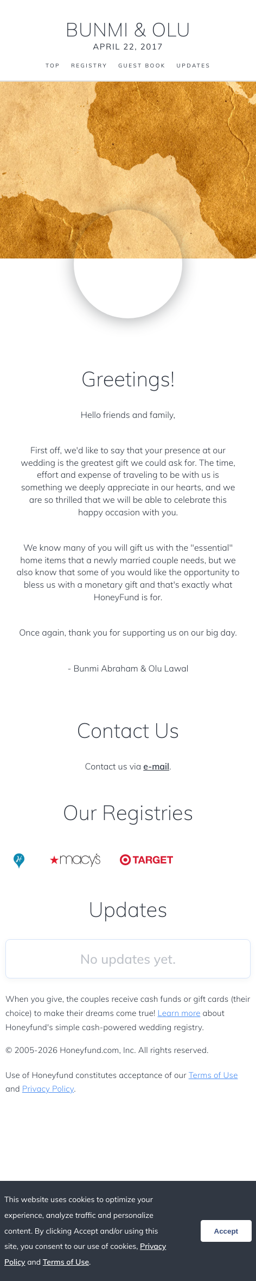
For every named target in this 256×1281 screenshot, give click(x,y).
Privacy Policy (48, 1088)
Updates (193, 66)
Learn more (178, 1013)
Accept (226, 1231)
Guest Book (142, 66)
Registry (89, 66)
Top (53, 66)
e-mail (156, 766)
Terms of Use (213, 1075)
